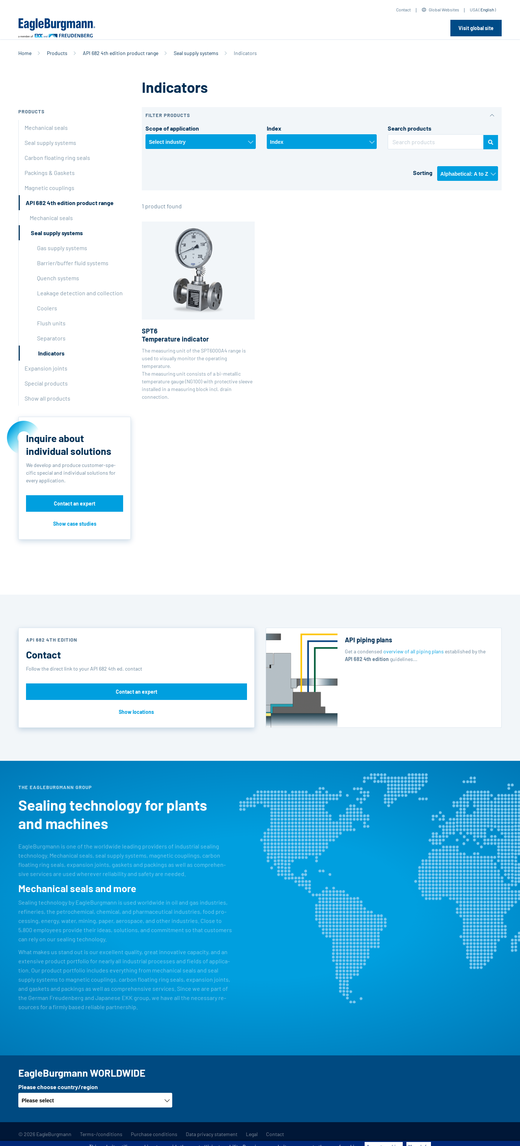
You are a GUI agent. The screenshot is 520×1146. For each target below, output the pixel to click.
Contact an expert (74, 503)
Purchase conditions (154, 1134)
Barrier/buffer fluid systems (72, 262)
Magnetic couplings (49, 187)
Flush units (51, 323)
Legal (252, 1134)
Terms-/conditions (101, 1134)
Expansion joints (46, 368)
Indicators (51, 353)
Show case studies (74, 524)
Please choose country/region (58, 1086)
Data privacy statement (211, 1134)
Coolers (47, 307)
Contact (403, 9)
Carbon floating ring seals (57, 157)
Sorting (422, 172)
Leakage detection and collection (80, 292)
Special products (46, 383)
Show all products (47, 398)
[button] (321, 115)
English (487, 9)
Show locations (136, 712)
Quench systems (58, 277)
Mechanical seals (46, 127)
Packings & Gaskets (50, 172)
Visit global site (476, 28)
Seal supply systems (196, 53)
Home (25, 53)
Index (274, 128)
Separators (51, 338)
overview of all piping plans (413, 651)
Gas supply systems (62, 247)
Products (57, 53)
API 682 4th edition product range (120, 53)
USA (474, 9)
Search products (409, 128)
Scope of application (172, 128)
